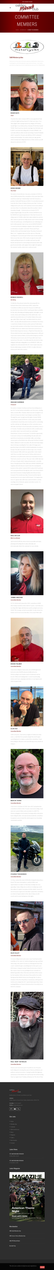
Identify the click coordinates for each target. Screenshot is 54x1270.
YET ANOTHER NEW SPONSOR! (16, 1154)
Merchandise (14, 1140)
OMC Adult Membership (15, 1231)
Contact (13, 1143)
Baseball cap (12, 1245)
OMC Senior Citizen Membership (17, 1236)
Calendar (13, 1126)
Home (17, 29)
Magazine (13, 1135)
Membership (23, 29)
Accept (42, 1267)
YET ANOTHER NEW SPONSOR (16, 1160)
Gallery (12, 1137)
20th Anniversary (15, 1129)
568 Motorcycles (16, 57)
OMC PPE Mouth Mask (14, 1241)
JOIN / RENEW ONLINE (27, 1)
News (12, 1132)
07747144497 (17, 1103)
